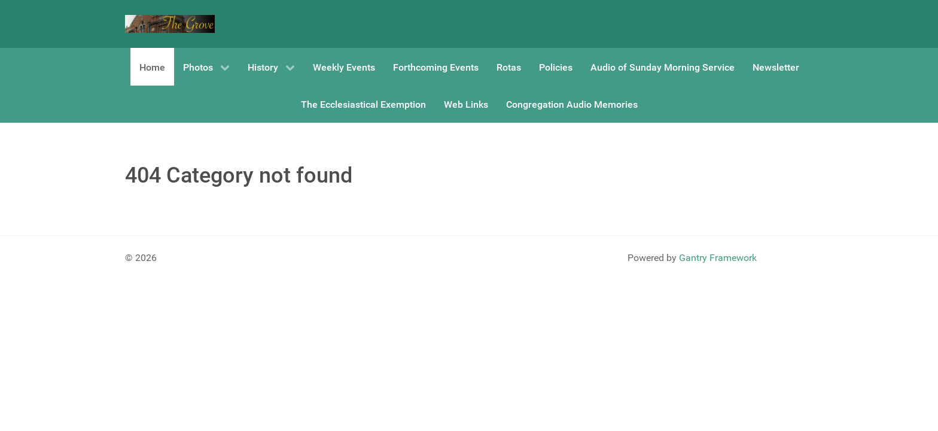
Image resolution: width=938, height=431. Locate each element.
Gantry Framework (718, 257)
